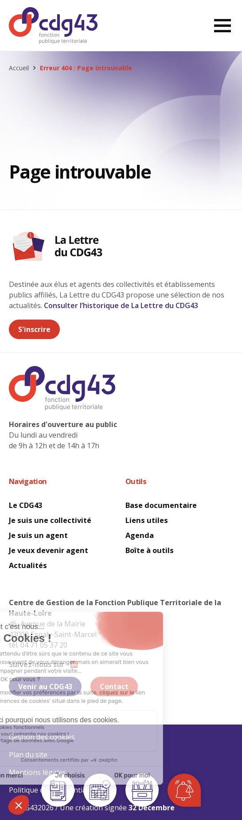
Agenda (139, 535)
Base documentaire (161, 505)
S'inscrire (34, 329)
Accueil (19, 68)
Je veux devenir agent (48, 550)
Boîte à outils (149, 550)
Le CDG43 (25, 505)
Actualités (28, 565)
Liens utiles (146, 520)
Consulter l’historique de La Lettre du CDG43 (121, 305)
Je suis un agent (38, 535)
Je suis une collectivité (50, 520)
